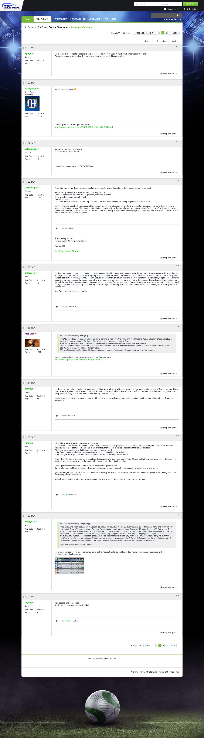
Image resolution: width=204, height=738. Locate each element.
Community (61, 19)
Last (176, 33)
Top (178, 672)
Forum (27, 19)
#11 (177, 46)
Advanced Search (172, 19)
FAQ (106, 19)
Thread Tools (162, 41)
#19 (177, 514)
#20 (177, 595)
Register (194, 9)
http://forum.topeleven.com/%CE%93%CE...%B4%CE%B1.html (84, 127)
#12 (177, 81)
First (150, 33)
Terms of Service (166, 672)
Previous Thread (96, 658)
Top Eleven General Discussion (52, 27)
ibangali (65, 228)
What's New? (42, 19)
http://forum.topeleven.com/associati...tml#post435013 (78, 359)
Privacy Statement (148, 672)
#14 (177, 180)
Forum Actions (77, 19)
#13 (177, 142)
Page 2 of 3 (140, 33)
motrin (64, 416)
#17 (177, 382)
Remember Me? (173, 9)
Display (174, 41)
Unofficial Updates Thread (67, 251)
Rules (113, 19)
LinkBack (148, 41)
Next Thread (109, 658)
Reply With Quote (169, 73)
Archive (134, 672)
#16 (177, 327)
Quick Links (94, 19)
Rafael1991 (66, 621)
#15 (177, 266)
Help (186, 9)
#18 (177, 436)
